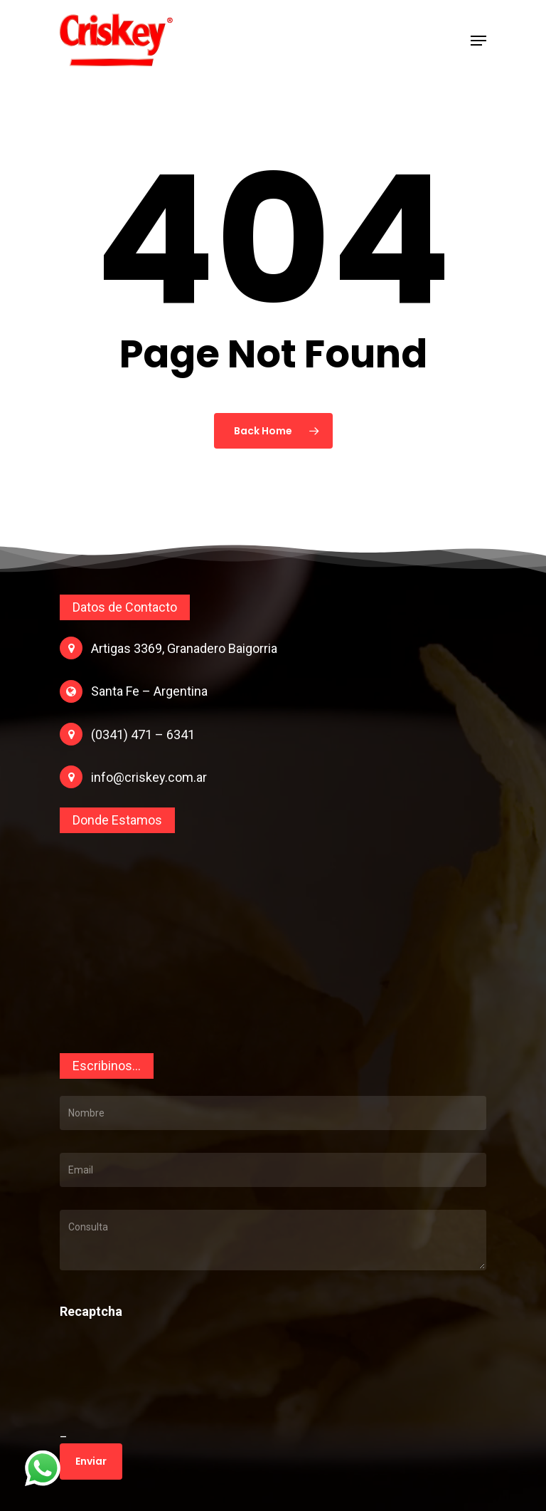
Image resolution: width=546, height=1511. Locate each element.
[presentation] (157, 1390)
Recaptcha (91, 1311)
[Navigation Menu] (478, 40)
